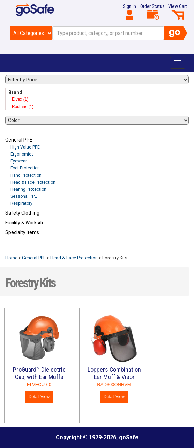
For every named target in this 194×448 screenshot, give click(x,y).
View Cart (177, 11)
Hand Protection (26, 175)
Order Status (152, 11)
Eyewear (18, 161)
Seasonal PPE (23, 196)
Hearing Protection (28, 189)
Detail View (39, 396)
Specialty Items (22, 232)
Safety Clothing (22, 213)
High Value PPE (25, 147)
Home (11, 257)
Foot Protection (25, 168)
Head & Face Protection (32, 182)
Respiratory (21, 203)
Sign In (129, 11)
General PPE (18, 140)
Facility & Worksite (25, 222)
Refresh (19, 249)
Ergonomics (22, 154)
